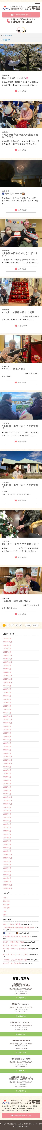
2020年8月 (7, 811)
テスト (5, 898)
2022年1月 (7, 753)
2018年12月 (7, 854)
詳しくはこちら (21, 998)
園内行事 (6, 901)
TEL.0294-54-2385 (21, 991)
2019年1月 (7, 851)
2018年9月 (7, 861)
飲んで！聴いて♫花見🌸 (15, 78)
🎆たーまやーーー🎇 (13, 194)
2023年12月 (7, 675)
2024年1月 (7, 672)
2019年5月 (7, 841)
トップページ (7, 35)
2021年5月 (7, 780)
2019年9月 (7, 831)
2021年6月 (7, 777)
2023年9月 (7, 686)
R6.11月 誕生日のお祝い (16, 601)
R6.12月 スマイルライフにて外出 (20, 427)
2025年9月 (7, 645)
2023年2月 (7, 709)
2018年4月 (7, 878)
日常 (4, 911)
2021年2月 (7, 790)
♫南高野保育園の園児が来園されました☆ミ (20, 136)
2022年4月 (7, 743)
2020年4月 (7, 824)
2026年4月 (7, 638)
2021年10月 (7, 763)
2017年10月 (7, 888)
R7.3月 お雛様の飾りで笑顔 (18, 312)
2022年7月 (7, 733)
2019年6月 (7, 838)
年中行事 (6, 908)
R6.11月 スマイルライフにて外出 (20, 486)
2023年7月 (7, 692)
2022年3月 (7, 746)
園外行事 (6, 905)
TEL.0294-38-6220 (21, 1027)
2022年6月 (7, 736)
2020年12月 (7, 797)
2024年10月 (7, 662)
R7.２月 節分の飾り (14, 369)
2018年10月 (7, 858)
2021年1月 (7, 794)
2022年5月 (7, 740)
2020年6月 (7, 817)
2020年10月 (7, 804)
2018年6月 (7, 871)
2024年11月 (7, 659)
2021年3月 (7, 787)
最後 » (35, 625)
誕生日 (5, 915)
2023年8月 (7, 689)
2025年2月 (7, 652)
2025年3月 (7, 648)
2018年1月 (7, 881)
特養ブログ (6, 40)
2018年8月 (7, 865)
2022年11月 (7, 719)
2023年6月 (7, 696)
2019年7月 (7, 834)
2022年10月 (7, 723)
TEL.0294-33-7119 (21, 1064)
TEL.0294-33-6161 (21, 1084)
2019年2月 (7, 848)
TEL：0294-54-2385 (8, 1110)
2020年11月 (7, 800)
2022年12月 (7, 716)
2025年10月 (7, 642)
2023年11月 (7, 679)
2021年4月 (7, 784)
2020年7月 (7, 814)
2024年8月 (7, 665)
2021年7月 (7, 773)
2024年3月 (7, 669)
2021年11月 (7, 760)
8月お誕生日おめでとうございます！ (20, 254)
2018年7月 (7, 868)
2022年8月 (7, 729)
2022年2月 (7, 750)
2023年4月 (7, 702)
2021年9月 (7, 767)
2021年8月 (7, 770)
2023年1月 (7, 713)
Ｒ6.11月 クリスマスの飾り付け (20, 544)
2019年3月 (7, 844)
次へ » (28, 625)
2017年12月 (7, 885)
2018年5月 (7, 875)
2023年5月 (7, 699)
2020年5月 (7, 821)
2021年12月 (7, 757)
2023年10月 (7, 682)
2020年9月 (7, 807)
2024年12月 (7, 655)
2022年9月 (7, 726)
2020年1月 (7, 827)
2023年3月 (7, 706)
